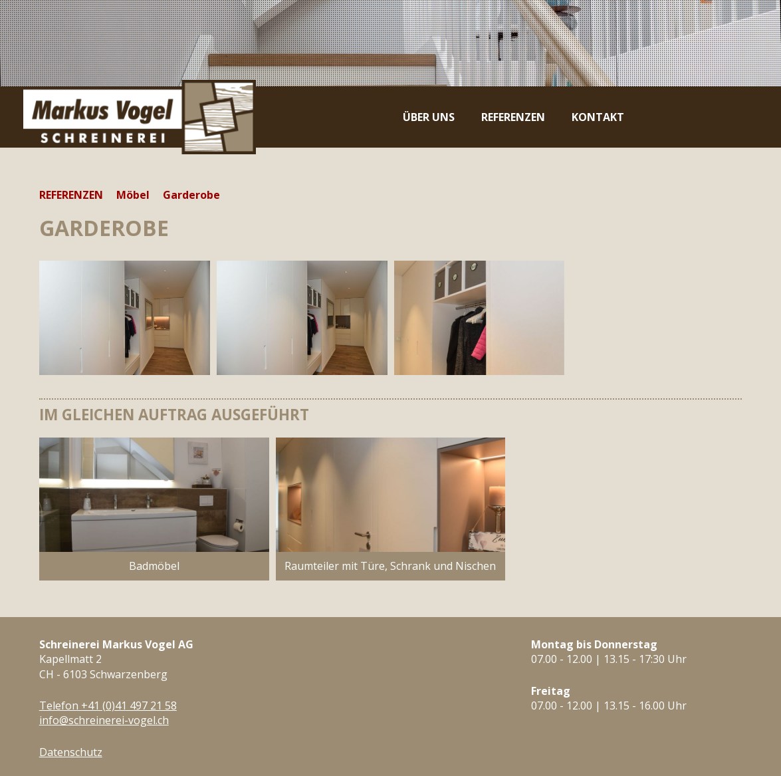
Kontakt (598, 117)
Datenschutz (70, 752)
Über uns (429, 117)
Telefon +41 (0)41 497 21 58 (108, 705)
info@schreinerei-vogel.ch (104, 720)
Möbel (133, 195)
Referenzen (513, 117)
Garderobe (191, 195)
